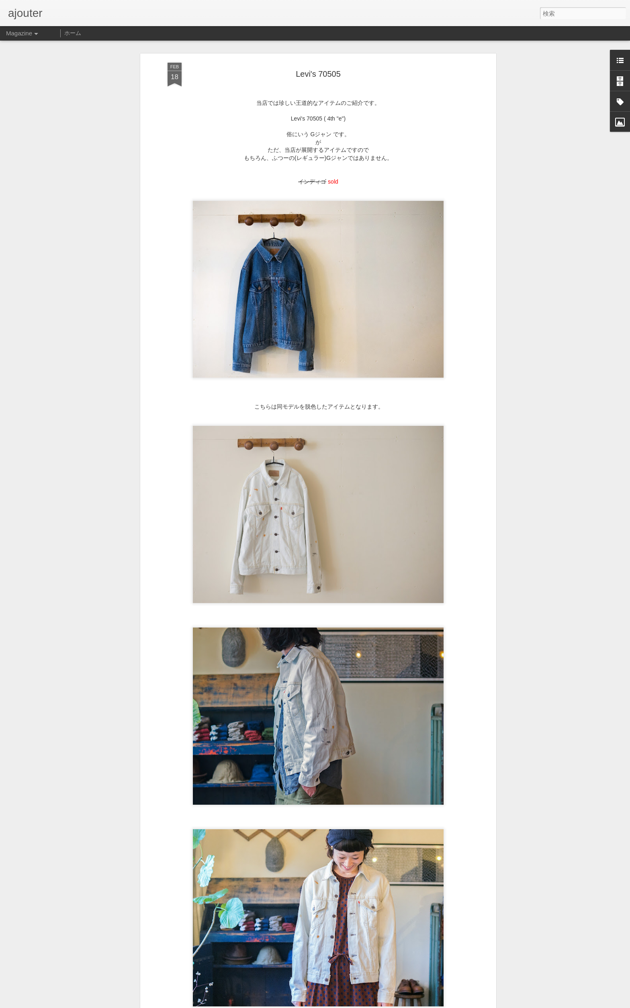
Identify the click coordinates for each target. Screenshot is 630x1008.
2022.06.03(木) (255, 999)
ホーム (72, 33)
